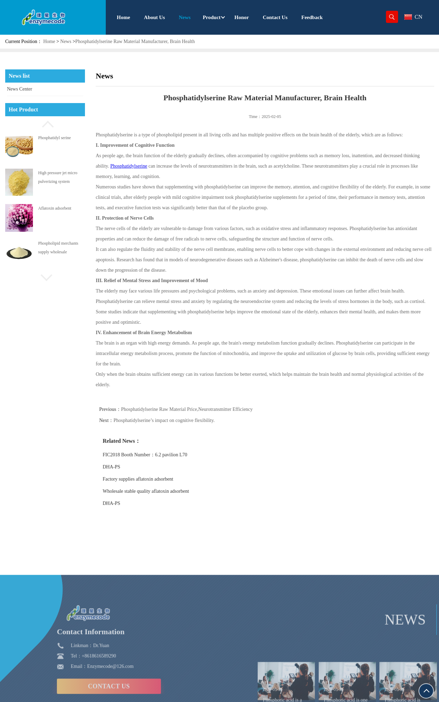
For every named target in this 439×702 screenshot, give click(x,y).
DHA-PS (131, 467)
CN (413, 17)
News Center (19, 89)
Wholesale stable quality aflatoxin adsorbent (166, 491)
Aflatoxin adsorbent (54, 208)
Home (49, 41)
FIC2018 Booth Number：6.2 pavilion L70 (165, 454)
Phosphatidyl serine (54, 137)
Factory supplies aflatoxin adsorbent (158, 479)
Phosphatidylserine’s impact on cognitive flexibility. (184, 420)
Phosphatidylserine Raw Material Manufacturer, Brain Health (135, 41)
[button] (45, 123)
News (65, 41)
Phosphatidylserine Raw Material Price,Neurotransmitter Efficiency (207, 409)
